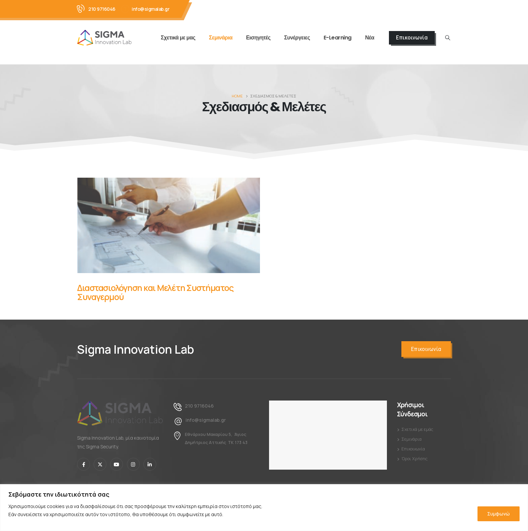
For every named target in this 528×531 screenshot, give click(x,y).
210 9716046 (102, 9)
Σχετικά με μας (178, 37)
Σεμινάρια (220, 37)
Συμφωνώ (498, 513)
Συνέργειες (297, 37)
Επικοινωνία (412, 37)
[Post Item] (168, 225)
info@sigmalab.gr (150, 9)
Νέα (369, 37)
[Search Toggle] (448, 37)
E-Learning (338, 37)
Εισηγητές (258, 37)
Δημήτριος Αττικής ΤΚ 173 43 (216, 442)
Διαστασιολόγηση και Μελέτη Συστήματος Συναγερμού (155, 292)
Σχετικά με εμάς (417, 429)
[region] (264, 507)
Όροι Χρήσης (414, 459)
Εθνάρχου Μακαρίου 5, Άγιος (215, 434)
